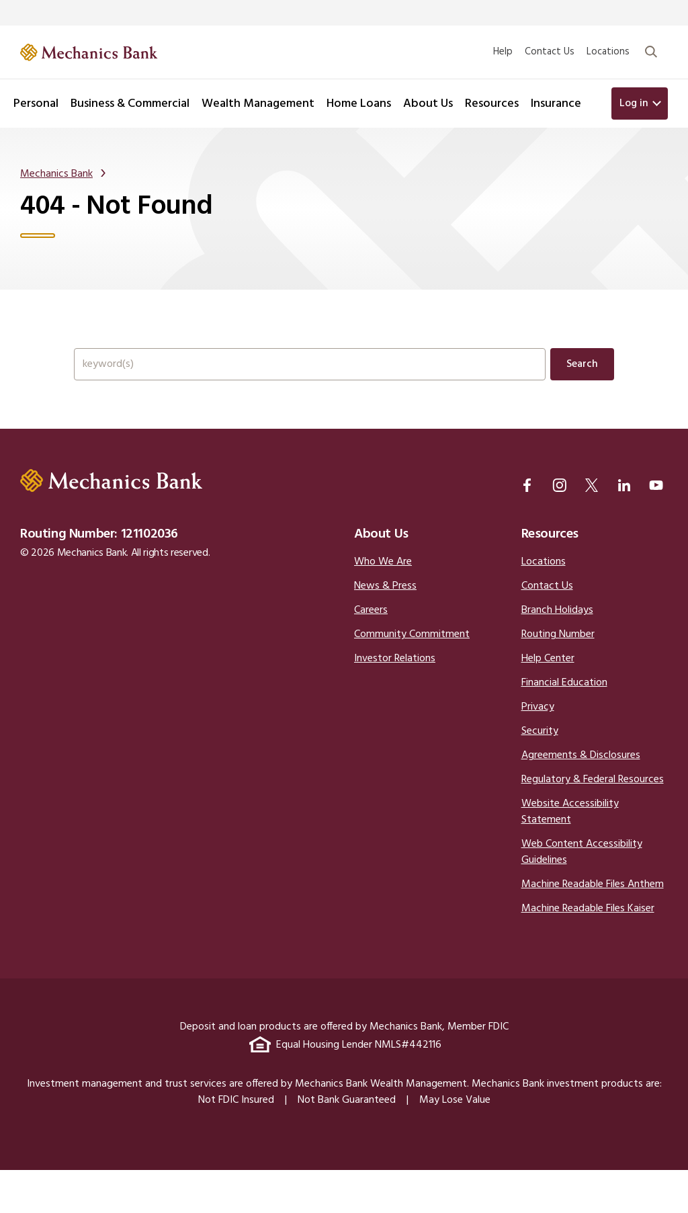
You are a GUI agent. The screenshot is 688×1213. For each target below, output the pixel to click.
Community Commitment (412, 677)
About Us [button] (428, 104)
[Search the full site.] (310, 384)
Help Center (547, 701)
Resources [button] (492, 104)
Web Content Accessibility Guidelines (581, 895)
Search (582, 384)
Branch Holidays (557, 653)
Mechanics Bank (56, 179)
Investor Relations (394, 701)
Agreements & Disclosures (580, 798)
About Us (381, 577)
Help (503, 52)
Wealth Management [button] (258, 104)
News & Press (385, 629)
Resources (549, 577)
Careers (371, 653)
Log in (633, 103)
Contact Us (549, 52)
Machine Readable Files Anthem (592, 927)
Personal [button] (35, 104)
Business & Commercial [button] (130, 104)
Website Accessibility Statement (570, 855)
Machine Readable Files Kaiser (587, 951)
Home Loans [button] (359, 104)
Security (539, 774)
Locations (608, 52)
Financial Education (564, 726)
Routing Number (558, 677)
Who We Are (383, 605)
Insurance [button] (556, 104)
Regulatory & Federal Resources (592, 822)
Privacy (537, 750)
